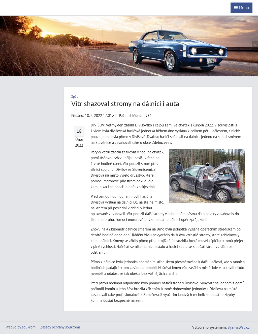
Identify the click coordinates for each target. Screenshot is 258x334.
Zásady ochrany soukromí (60, 326)
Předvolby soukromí (21, 326)
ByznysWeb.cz (239, 327)
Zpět (74, 96)
